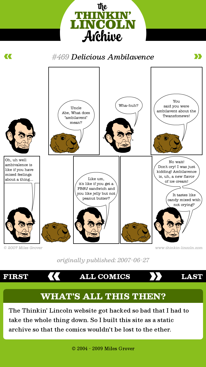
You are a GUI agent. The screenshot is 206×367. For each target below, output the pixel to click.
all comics (105, 276)
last (192, 276)
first (15, 276)
